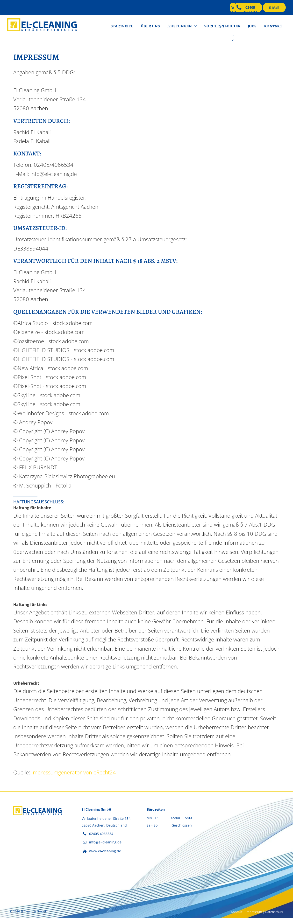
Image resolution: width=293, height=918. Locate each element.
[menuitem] (122, 26)
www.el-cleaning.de (105, 851)
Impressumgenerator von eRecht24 (73, 772)
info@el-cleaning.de (105, 842)
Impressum (254, 912)
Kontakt (237, 912)
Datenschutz (274, 912)
